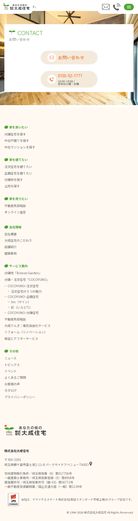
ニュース (10, 358)
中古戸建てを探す (16, 140)
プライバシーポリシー (19, 396)
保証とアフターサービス (21, 338)
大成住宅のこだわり (18, 240)
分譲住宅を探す (15, 134)
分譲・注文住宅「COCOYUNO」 (26, 279)
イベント (10, 371)
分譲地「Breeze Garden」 (23, 272)
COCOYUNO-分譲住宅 (23, 312)
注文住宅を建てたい (18, 166)
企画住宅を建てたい (18, 173)
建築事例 (10, 253)
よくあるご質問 (15, 377)
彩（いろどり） (21, 307)
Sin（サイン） (21, 301)
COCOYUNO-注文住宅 (23, 285)
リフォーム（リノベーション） (26, 332)
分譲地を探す (13, 179)
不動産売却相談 (15, 205)
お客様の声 (12, 384)
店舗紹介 (10, 246)
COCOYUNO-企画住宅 (23, 296)
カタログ (10, 390)
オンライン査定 (15, 212)
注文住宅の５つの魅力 (26, 291)
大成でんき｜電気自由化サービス (27, 325)
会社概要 (10, 234)
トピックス (12, 364)
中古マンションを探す (19, 147)
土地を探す (12, 185)
